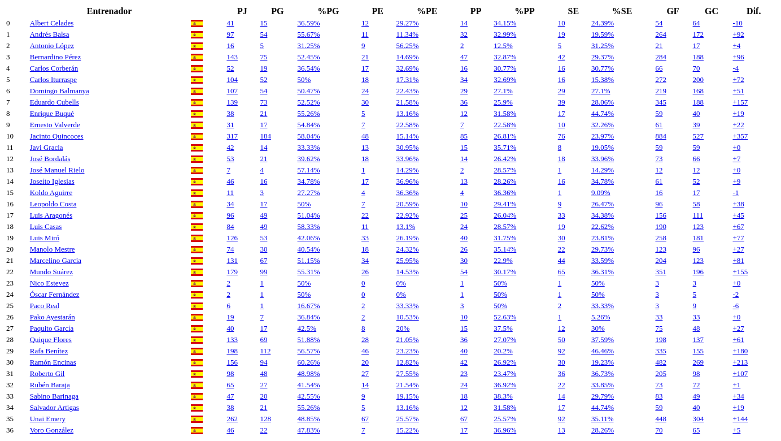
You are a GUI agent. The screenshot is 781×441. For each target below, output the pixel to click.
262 (232, 418)
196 (698, 271)
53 (230, 158)
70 (696, 68)
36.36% (407, 192)
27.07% (505, 339)
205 (660, 373)
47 (464, 57)
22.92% (407, 215)
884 (660, 136)
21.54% (407, 385)
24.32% (407, 249)
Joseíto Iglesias (52, 181)
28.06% (602, 102)
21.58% (407, 102)
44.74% (602, 113)
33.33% (309, 147)
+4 (736, 45)
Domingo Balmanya (59, 91)
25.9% (503, 102)
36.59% (309, 23)
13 (365, 147)
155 (698, 351)
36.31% (602, 271)
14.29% (407, 170)
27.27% (309, 192)
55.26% (309, 113)
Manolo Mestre (52, 249)
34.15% (505, 23)
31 (230, 124)
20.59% (407, 204)
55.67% (309, 34)
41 (230, 23)
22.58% (407, 124)
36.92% (505, 385)
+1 (736, 385)
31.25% (309, 45)
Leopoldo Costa (53, 204)
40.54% (309, 249)
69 (263, 339)
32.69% (407, 68)
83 (658, 396)
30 (365, 102)
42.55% (309, 396)
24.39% (602, 23)
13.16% (407, 113)
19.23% (602, 362)
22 (365, 215)
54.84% (309, 124)
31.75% (505, 238)
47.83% (309, 430)
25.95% (407, 260)
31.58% (505, 113)
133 (232, 339)
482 (660, 362)
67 (263, 260)
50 (561, 339)
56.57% (309, 351)
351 (660, 271)
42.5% (307, 328)
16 (230, 45)
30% (598, 328)
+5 (736, 430)
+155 (740, 271)
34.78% (309, 181)
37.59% (602, 339)
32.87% (505, 57)
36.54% (309, 68)
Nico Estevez (49, 283)
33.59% (602, 260)
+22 (738, 124)
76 (561, 136)
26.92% (505, 362)
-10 (737, 23)
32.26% (602, 124)
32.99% (505, 34)
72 (696, 385)
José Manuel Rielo (57, 170)
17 (696, 45)
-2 (735, 294)
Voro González (51, 430)
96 (658, 204)
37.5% (503, 328)
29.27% (407, 23)
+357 (740, 136)
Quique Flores (51, 339)
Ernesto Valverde (55, 124)
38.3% (503, 396)
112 (265, 351)
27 (365, 373)
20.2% (503, 351)
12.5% (503, 45)
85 (464, 136)
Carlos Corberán (54, 68)
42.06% (309, 238)
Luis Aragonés (51, 215)
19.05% (602, 147)
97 (230, 34)
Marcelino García (55, 260)
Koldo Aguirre (51, 192)
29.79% (602, 396)
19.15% (407, 396)
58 (696, 204)
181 (698, 238)
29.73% (602, 249)
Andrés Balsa (49, 34)
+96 (738, 57)
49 (263, 215)
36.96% (407, 181)
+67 (738, 226)
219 (660, 91)
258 (660, 238)
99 (263, 271)
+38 (738, 204)
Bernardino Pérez (55, 57)
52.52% (309, 102)
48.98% (309, 373)
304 (698, 418)
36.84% (309, 317)
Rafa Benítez (49, 351)
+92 (738, 34)
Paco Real (44, 305)
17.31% (407, 79)
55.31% (309, 271)
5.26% (600, 317)
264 (660, 34)
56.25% (407, 45)
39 (561, 102)
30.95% (407, 147)
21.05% (407, 339)
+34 (738, 396)
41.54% (309, 385)
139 (232, 102)
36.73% (602, 373)
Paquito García (52, 328)
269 (698, 362)
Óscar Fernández (55, 294)
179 (232, 271)
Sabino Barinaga (54, 396)
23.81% (602, 238)
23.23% (407, 351)
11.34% (407, 34)
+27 (738, 249)
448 (660, 418)
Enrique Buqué (52, 113)
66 (658, 68)
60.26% (309, 362)
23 (464, 373)
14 (464, 23)
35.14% (505, 249)
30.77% (505, 68)
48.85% (309, 418)
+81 (738, 260)
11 (365, 34)
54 (658, 23)
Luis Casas (46, 226)
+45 (738, 215)
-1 (735, 192)
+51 (738, 91)
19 (561, 34)
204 (660, 260)
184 (265, 136)
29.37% (602, 57)
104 (232, 79)
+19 (738, 113)
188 (698, 57)
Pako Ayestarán (52, 317)
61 (658, 124)
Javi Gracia (46, 147)
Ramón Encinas (53, 362)
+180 (740, 351)
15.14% (407, 136)
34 (464, 79)
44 (561, 260)
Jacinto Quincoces (57, 136)
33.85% (602, 385)
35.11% (602, 418)
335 (660, 351)
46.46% (602, 351)
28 (365, 339)
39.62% (309, 158)
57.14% (309, 170)
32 (464, 34)
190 (660, 226)
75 (263, 57)
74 (230, 249)
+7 (736, 158)
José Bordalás (50, 158)
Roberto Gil (47, 373)
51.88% (309, 339)
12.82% (407, 362)
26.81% (505, 136)
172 (698, 34)
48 (365, 136)
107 (232, 91)
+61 (738, 339)
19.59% (602, 34)
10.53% (407, 317)
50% (304, 79)
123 (698, 226)
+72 (738, 79)
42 (561, 57)
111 (698, 215)
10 (561, 23)
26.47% (602, 204)
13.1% (406, 226)
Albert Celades (52, 23)
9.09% (600, 192)
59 (658, 113)
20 (365, 362)
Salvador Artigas (54, 407)
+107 (740, 373)
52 (230, 68)
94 (263, 362)
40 (696, 113)
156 (660, 215)
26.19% (407, 238)
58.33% (309, 226)
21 (658, 45)
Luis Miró (44, 238)
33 (561, 215)
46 (230, 181)
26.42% (505, 158)
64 (696, 23)
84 (230, 226)
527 (698, 136)
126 (232, 238)
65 (561, 271)
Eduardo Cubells (54, 102)
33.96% (407, 158)
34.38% (602, 215)
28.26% (505, 181)
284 (660, 57)
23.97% (602, 136)
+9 (736, 181)
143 (232, 57)
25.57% (407, 418)
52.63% (505, 317)
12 (365, 23)
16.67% (309, 305)
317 (232, 136)
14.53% (407, 271)
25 (464, 215)
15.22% (407, 430)
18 (365, 79)
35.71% (505, 147)
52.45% (309, 57)
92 (561, 351)
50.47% (309, 91)
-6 (735, 305)
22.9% (503, 260)
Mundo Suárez (51, 271)
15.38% (602, 79)
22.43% (407, 91)
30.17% (505, 271)
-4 (735, 68)
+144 (740, 418)
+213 (740, 362)
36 (464, 102)
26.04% (505, 215)
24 (365, 91)
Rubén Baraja (50, 385)
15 (263, 23)
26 (464, 249)
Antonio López (52, 45)
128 (265, 418)
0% (401, 283)
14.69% (407, 57)
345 (660, 102)
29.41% (505, 204)
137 (698, 339)
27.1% (503, 91)
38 (230, 113)
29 (464, 91)
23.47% (505, 373)
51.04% (309, 215)
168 (698, 91)
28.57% (505, 170)
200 (698, 79)
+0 (736, 147)
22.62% (602, 226)
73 (263, 102)
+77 (738, 238)
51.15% (309, 260)
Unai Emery (48, 418)
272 (660, 79)
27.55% (407, 373)
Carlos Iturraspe (53, 79)
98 (230, 373)
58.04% (309, 136)
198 (660, 339)
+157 (740, 102)
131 (232, 260)
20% (403, 328)
